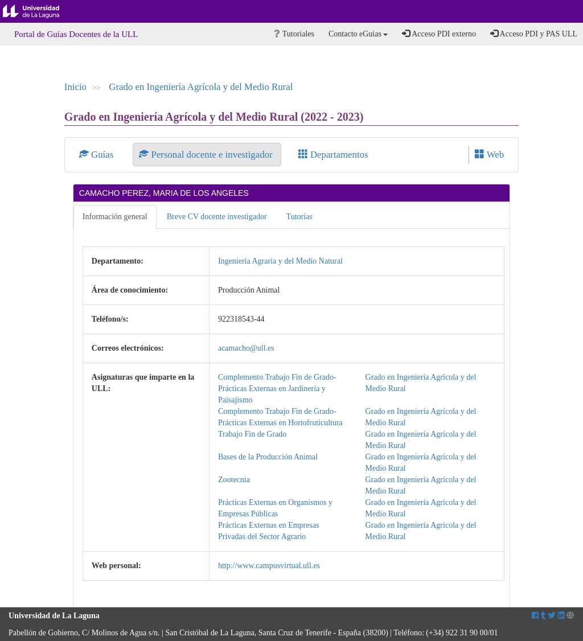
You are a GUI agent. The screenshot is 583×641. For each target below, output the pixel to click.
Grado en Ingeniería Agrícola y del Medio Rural (201, 86)
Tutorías (299, 216)
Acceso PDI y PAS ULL (533, 33)
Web (489, 154)
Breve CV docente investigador (217, 216)
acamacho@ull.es (246, 348)
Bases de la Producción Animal (268, 457)
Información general (115, 216)
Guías (97, 154)
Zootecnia (234, 479)
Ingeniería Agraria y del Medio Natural (280, 261)
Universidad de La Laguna (40, 11)
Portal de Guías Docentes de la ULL (76, 34)
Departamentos (333, 154)
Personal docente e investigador (206, 154)
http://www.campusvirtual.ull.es (269, 565)
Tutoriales (294, 34)
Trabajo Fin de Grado (252, 434)
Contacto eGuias (358, 34)
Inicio (75, 86)
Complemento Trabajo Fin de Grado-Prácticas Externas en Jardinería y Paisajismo (277, 388)
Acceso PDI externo (438, 33)
